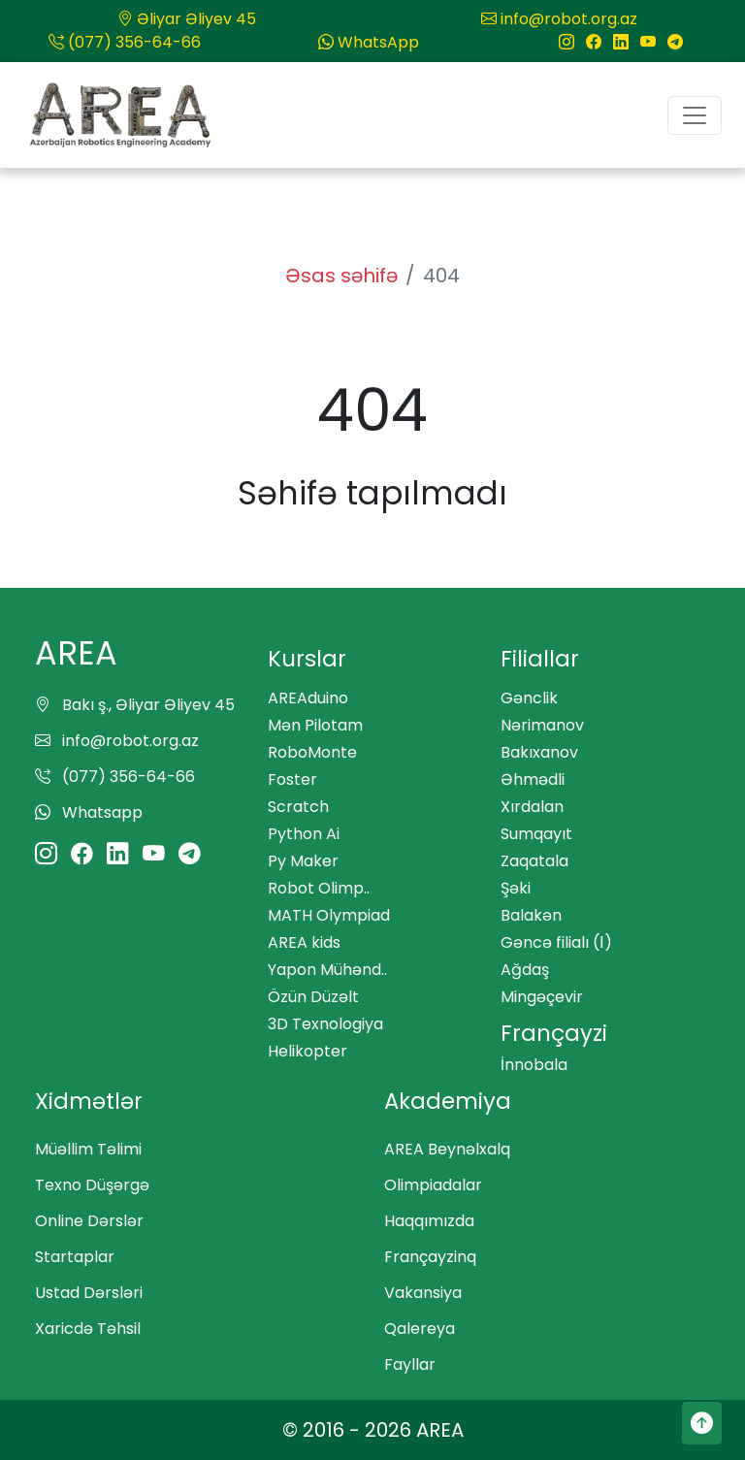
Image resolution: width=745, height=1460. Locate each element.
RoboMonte (312, 752)
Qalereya (419, 1328)
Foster (292, 779)
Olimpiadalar (433, 1185)
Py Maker (303, 861)
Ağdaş (525, 969)
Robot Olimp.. (319, 888)
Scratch (298, 806)
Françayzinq (430, 1257)
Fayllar (410, 1364)
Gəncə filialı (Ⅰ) (556, 942)
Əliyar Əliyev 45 (186, 19)
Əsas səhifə (341, 275)
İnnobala (534, 1065)
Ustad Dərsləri (89, 1293)
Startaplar (74, 1257)
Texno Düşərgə (92, 1185)
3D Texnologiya (325, 1024)
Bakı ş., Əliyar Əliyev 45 (135, 705)
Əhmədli (533, 779)
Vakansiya (423, 1293)
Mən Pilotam (315, 725)
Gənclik (529, 698)
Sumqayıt (536, 834)
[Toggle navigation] (694, 115)
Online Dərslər (89, 1221)
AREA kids (304, 942)
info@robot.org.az (559, 19)
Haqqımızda (429, 1221)
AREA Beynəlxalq (447, 1149)
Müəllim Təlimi (88, 1149)
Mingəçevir (542, 997)
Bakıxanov (539, 752)
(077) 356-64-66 (125, 42)
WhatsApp (368, 42)
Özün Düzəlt (313, 997)
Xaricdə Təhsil (88, 1328)
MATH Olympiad (329, 915)
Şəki (516, 888)
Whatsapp (89, 812)
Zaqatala (534, 861)
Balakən (531, 915)
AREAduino (308, 698)
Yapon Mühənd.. (327, 969)
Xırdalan (532, 806)
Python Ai (304, 834)
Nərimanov (542, 725)
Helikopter (307, 1051)
